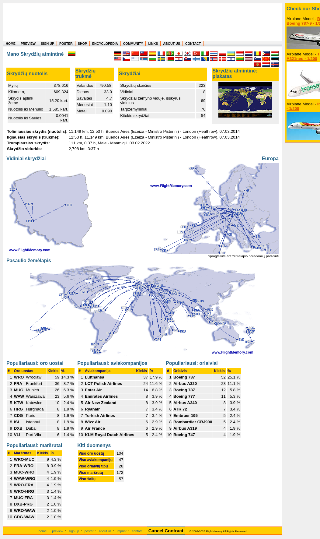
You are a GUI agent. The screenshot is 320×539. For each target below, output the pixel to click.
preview (57, 531)
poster (89, 531)
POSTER (66, 43)
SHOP (82, 43)
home (43, 531)
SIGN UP (47, 43)
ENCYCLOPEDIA (105, 43)
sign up (74, 531)
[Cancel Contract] (166, 531)
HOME (11, 43)
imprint (122, 531)
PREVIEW (28, 43)
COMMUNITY (133, 43)
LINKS (153, 43)
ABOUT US (171, 43)
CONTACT (193, 43)
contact (137, 531)
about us (105, 531)
